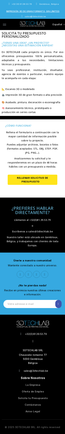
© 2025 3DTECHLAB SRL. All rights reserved (32, 427)
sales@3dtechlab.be (40, 231)
